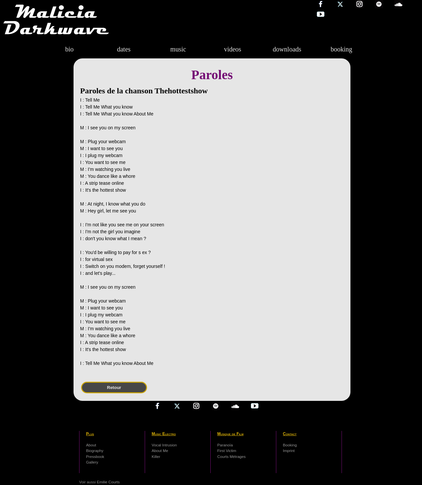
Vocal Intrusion (164, 445)
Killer (156, 456)
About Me (160, 450)
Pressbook (95, 456)
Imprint (289, 450)
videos (232, 49)
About (91, 445)
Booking (290, 445)
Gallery (92, 462)
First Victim (226, 450)
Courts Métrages (231, 456)
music (178, 49)
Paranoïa (225, 445)
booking (341, 49)
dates (124, 49)
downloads (287, 49)
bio (69, 49)
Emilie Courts (108, 482)
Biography (95, 450)
